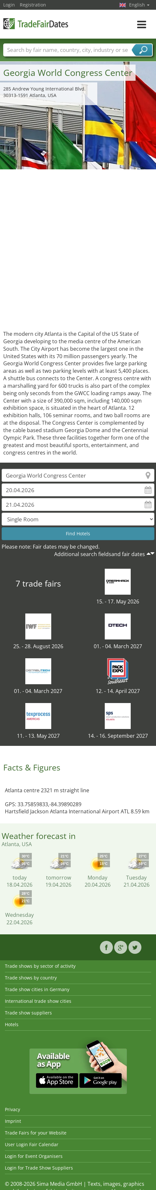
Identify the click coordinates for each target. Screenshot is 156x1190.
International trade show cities (38, 1001)
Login (9, 5)
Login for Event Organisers (34, 1156)
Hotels (11, 1024)
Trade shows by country (31, 978)
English (139, 5)
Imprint (13, 1121)
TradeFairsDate (35, 23)
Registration (33, 5)
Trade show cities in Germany (37, 989)
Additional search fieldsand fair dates (99, 554)
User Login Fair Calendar (31, 1144)
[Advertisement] (75, 248)
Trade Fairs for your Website (35, 1133)
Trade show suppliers (28, 1013)
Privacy (12, 1109)
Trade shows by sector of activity (40, 966)
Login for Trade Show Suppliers (39, 1168)
